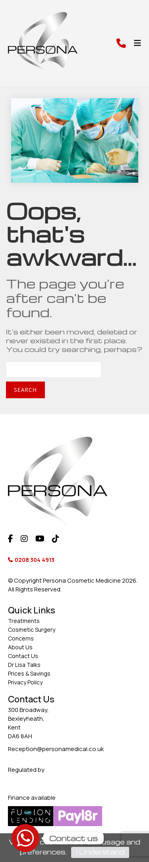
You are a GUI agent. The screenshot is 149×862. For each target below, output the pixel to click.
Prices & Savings (29, 673)
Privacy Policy (25, 682)
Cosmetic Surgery (31, 629)
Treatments (24, 621)
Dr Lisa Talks (24, 664)
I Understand (100, 852)
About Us (20, 647)
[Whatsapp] (25, 838)
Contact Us (23, 656)
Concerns (21, 638)
